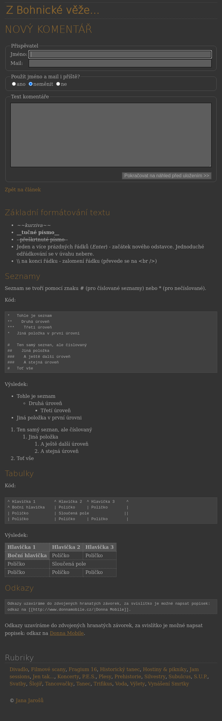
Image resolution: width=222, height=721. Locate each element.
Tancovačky (59, 696)
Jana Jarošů (30, 712)
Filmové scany (48, 681)
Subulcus (180, 688)
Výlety (137, 696)
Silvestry (155, 688)
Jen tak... (43, 688)
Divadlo (19, 681)
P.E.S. (89, 688)
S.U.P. (200, 688)
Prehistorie (127, 688)
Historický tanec (120, 681)
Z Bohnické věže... (52, 10)
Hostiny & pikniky (164, 681)
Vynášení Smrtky (168, 696)
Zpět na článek (23, 201)
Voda (121, 696)
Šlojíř (35, 696)
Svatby (18, 696)
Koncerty (68, 688)
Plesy (105, 688)
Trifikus (103, 696)
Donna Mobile (67, 645)
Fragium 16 (83, 681)
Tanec (83, 696)
